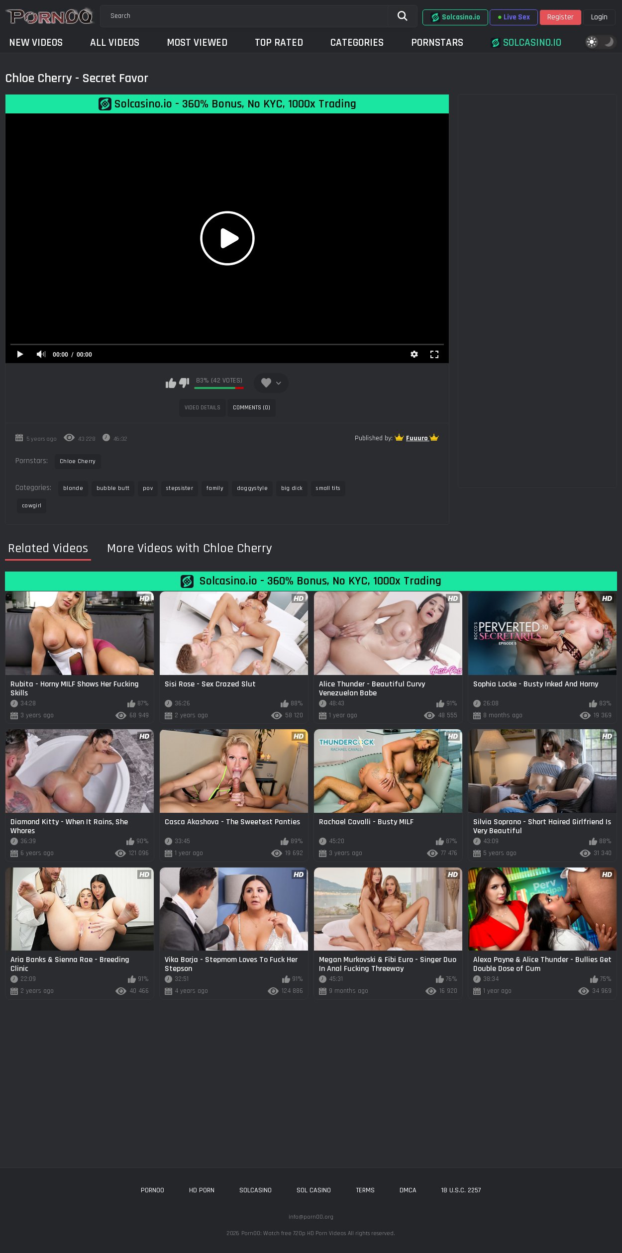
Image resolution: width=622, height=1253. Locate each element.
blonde (73, 488)
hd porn (201, 1190)
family (215, 488)
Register (560, 17)
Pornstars (437, 42)
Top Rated (279, 42)
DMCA (408, 1190)
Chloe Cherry (78, 461)
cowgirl (31, 505)
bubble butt (113, 488)
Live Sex (514, 17)
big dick (292, 488)
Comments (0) (251, 407)
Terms (365, 1190)
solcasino (255, 1190)
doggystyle (252, 488)
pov (148, 488)
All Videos (114, 42)
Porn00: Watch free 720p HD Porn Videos (293, 1233)
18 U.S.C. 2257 (461, 1190)
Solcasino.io (455, 17)
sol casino (314, 1190)
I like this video (171, 383)
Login (599, 17)
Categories (357, 42)
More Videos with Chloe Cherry (189, 549)
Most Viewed (197, 42)
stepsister (179, 488)
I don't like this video (184, 383)
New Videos (36, 42)
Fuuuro (417, 438)
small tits (328, 488)
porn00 (152, 1190)
